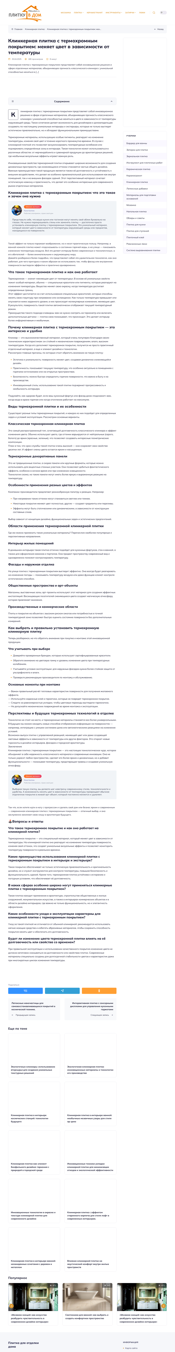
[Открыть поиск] (153, 12)
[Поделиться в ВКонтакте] (25, 991)
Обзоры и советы (135, 218)
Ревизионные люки (136, 243)
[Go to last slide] (11, 1306)
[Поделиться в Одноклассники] (99, 991)
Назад (160, 29)
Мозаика (131, 205)
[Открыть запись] (34, 1055)
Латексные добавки (137, 188)
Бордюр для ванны (136, 143)
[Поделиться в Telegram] (62, 991)
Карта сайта (131, 1348)
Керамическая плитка (138, 169)
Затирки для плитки (137, 149)
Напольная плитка (136, 211)
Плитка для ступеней (137, 231)
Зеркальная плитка (137, 156)
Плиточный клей (135, 237)
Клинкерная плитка (137, 182)
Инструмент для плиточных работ (144, 162)
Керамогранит (134, 175)
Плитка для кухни (136, 224)
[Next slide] (163, 1306)
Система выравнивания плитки (143, 250)
